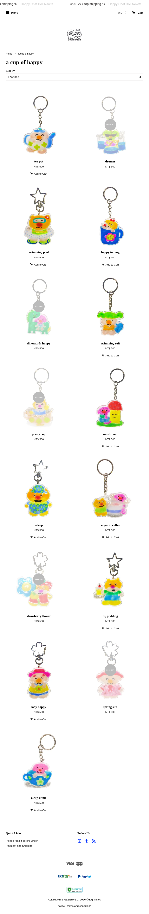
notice (61, 906)
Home (9, 53)
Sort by (10, 70)
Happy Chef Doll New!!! (42, 4)
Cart (137, 13)
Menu (12, 13)
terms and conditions (79, 906)
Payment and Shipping (19, 845)
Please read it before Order (22, 840)
